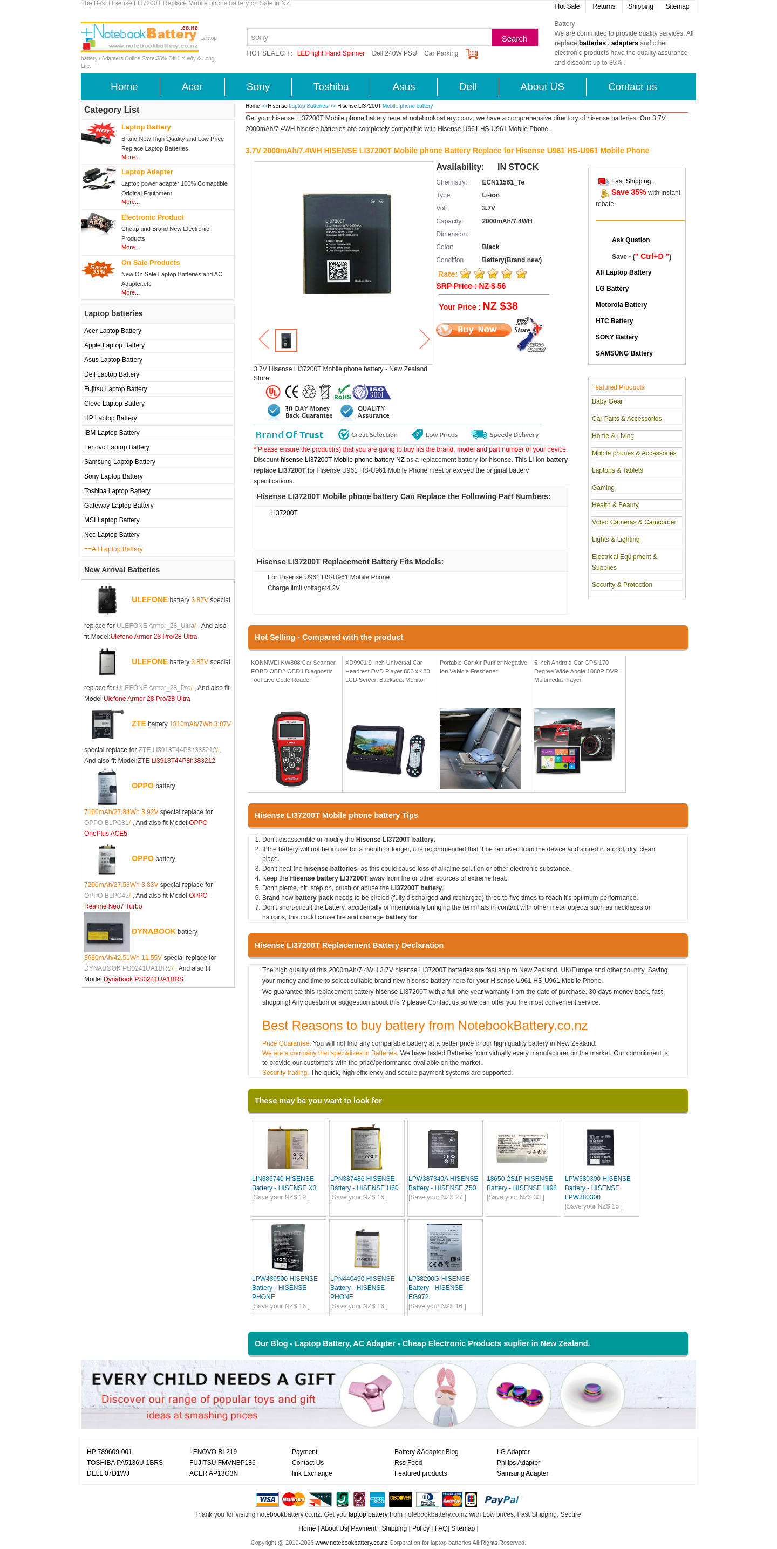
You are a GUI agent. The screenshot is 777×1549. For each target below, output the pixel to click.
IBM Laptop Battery (112, 432)
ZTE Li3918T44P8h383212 (177, 750)
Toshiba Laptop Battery (117, 491)
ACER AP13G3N (213, 1473)
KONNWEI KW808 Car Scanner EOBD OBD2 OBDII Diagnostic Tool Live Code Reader (293, 671)
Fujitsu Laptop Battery (115, 389)
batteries (592, 43)
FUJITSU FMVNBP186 (222, 1462)
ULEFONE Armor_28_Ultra (155, 626)
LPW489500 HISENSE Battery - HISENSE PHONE (285, 1288)
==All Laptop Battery (113, 549)
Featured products (420, 1473)
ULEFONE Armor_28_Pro (153, 688)
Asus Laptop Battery (113, 360)
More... (130, 157)
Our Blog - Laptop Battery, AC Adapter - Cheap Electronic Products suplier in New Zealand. (422, 1343)
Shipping (640, 6)
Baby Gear (607, 401)
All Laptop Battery (623, 272)
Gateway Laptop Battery (119, 505)
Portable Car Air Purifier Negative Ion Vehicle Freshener (483, 666)
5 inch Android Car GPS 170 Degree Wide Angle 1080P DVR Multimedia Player (576, 671)
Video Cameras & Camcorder (634, 522)
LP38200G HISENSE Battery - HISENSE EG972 (438, 1288)
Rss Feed (408, 1462)
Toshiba (331, 86)
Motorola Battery (621, 305)
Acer (192, 86)
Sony (258, 86)
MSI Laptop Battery (112, 520)
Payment (304, 1452)
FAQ (441, 1528)
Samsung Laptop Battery (119, 462)
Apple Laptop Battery (114, 345)
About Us (334, 1528)
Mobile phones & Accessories (634, 453)
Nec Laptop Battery (112, 534)
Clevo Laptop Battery (114, 403)
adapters (624, 43)
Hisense (277, 106)
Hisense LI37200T (360, 106)
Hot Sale (567, 6)
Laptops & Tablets (617, 470)
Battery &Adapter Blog (426, 1452)
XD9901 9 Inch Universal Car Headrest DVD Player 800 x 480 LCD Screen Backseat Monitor (387, 671)
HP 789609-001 (109, 1452)
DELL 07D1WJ (108, 1473)
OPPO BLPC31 (106, 823)
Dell (468, 86)
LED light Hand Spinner (331, 53)
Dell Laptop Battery (111, 374)
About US (542, 86)
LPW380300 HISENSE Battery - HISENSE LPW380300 (598, 1188)
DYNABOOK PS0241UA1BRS (128, 968)
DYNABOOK (154, 931)
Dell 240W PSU (394, 53)
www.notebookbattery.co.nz (352, 1542)
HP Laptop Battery (110, 418)
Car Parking (441, 53)
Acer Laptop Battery (112, 331)
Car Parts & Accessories (627, 418)
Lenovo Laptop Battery (116, 447)
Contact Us (308, 1462)
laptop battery (368, 1514)
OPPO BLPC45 (106, 895)
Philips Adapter (518, 1462)
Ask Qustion (631, 240)
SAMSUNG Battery (624, 353)
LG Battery (612, 288)
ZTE (139, 723)
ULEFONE (150, 599)
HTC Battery (614, 321)
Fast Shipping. (632, 181)
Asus (404, 86)
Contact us (632, 86)
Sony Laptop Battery (113, 476)
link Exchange (312, 1473)
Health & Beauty (615, 505)
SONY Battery (617, 337)
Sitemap (677, 6)
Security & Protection (622, 585)
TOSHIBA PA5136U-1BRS (125, 1462)
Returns (603, 6)
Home (124, 86)
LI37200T (284, 513)
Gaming (603, 488)
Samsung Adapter (522, 1473)
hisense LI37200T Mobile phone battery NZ (343, 459)
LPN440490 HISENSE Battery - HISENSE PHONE (362, 1288)
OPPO (142, 785)
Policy (421, 1528)
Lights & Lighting (616, 539)
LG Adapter (513, 1452)
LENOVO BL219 (213, 1452)
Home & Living (613, 436)
